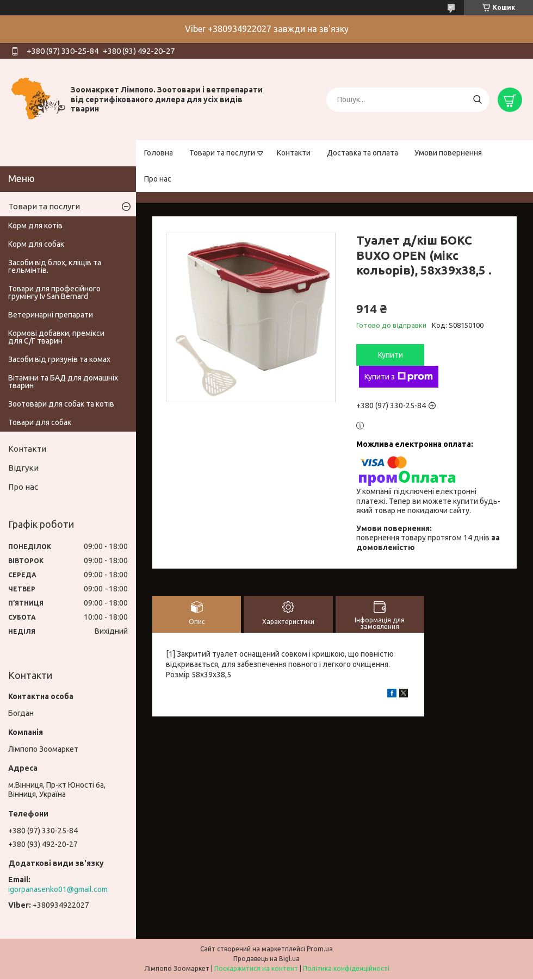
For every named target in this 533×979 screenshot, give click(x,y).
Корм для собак (36, 244)
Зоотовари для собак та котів (61, 404)
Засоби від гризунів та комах (59, 359)
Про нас (157, 178)
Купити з (398, 377)
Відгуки (23, 467)
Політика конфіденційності (346, 968)
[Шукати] (477, 100)
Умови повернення (448, 152)
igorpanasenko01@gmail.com (58, 889)
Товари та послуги (222, 152)
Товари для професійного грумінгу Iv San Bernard (54, 292)
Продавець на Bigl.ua (266, 958)
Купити (390, 355)
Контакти (294, 152)
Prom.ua (320, 948)
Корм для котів (35, 225)
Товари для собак (39, 422)
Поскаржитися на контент (256, 968)
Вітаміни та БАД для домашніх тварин (63, 381)
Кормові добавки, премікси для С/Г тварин (56, 337)
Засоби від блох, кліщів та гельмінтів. (54, 266)
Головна (158, 152)
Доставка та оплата (362, 152)
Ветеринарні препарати (50, 314)
